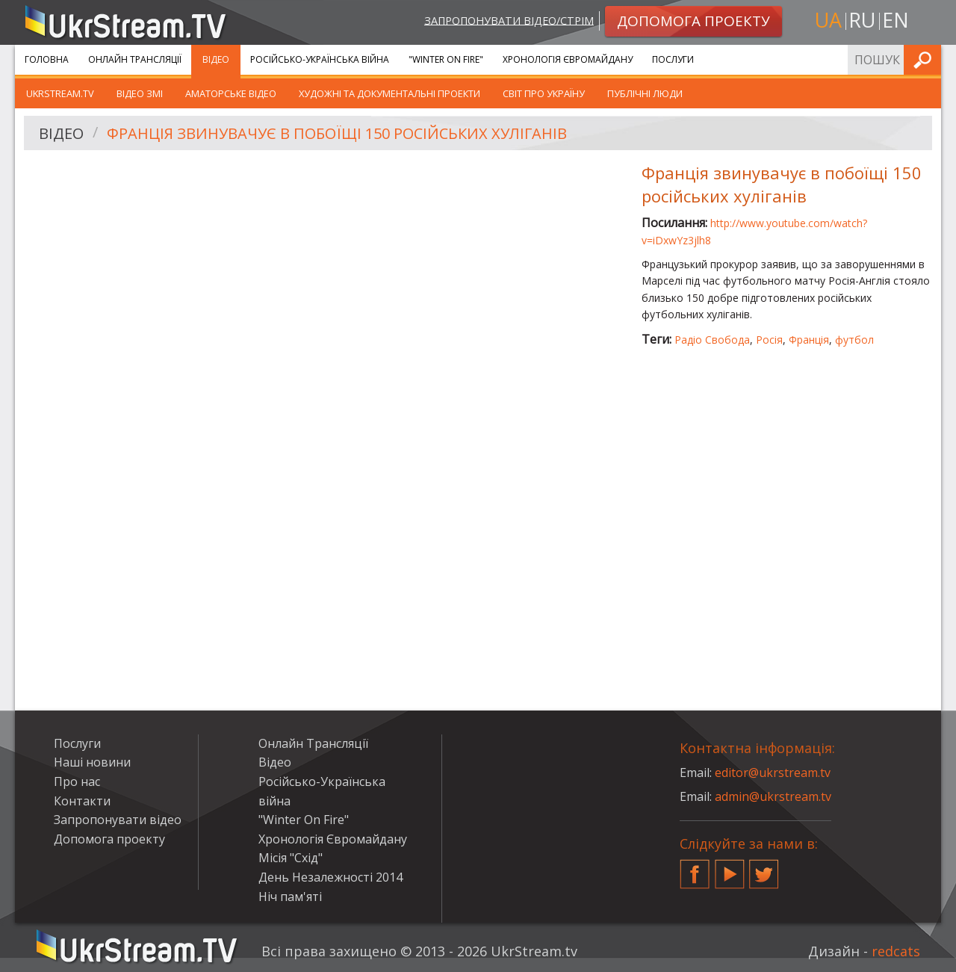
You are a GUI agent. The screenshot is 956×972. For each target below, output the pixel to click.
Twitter (764, 868)
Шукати (925, 59)
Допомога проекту (109, 839)
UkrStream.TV (60, 93)
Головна (47, 59)
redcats (896, 951)
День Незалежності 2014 (330, 877)
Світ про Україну (544, 93)
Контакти (82, 801)
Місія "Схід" (290, 857)
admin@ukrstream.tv (773, 796)
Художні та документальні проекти (389, 93)
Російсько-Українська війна (319, 59)
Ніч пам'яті (290, 896)
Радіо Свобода (712, 339)
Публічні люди (645, 93)
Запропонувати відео (117, 819)
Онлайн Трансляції (134, 59)
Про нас (77, 781)
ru (861, 20)
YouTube (730, 868)
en (895, 20)
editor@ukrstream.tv (773, 772)
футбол (854, 339)
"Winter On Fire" (446, 59)
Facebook (695, 868)
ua (828, 20)
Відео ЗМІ (140, 93)
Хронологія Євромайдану (568, 59)
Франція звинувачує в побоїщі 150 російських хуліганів (337, 133)
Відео (215, 59)
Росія (769, 339)
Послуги (673, 59)
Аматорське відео (230, 93)
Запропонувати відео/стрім (509, 20)
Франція (809, 339)
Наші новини (92, 762)
